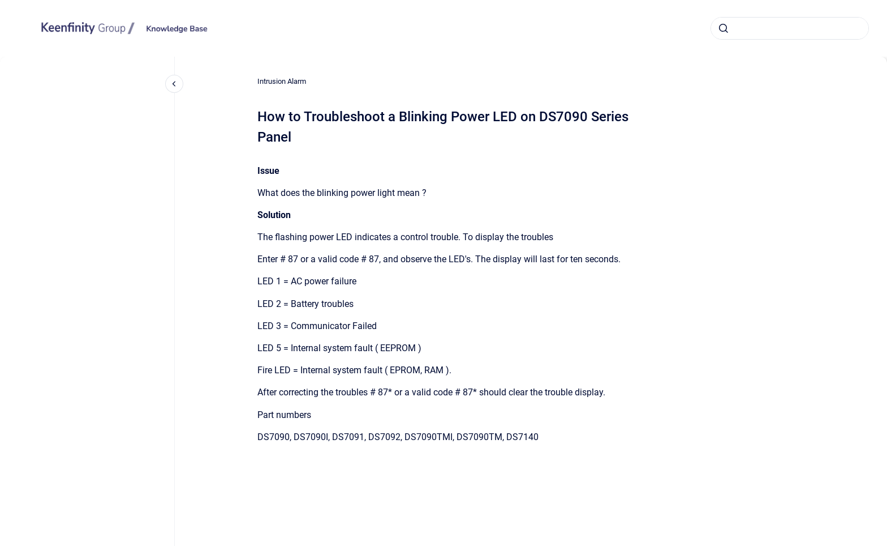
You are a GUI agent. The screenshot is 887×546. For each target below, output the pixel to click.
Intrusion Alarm (281, 81)
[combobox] (789, 28)
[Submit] (723, 28)
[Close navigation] (174, 84)
